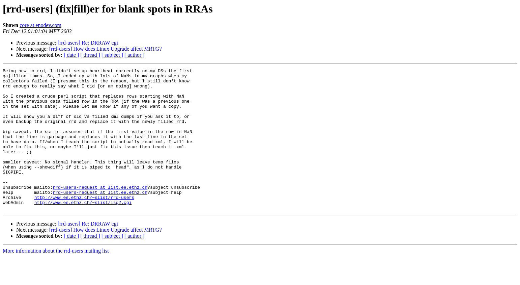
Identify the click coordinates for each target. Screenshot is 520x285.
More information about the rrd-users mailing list (56, 279)
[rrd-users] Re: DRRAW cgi (88, 43)
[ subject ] (112, 55)
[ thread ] (90, 55)
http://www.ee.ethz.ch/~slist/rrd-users (84, 224)
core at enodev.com (40, 25)
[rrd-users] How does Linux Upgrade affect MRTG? (105, 49)
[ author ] (134, 55)
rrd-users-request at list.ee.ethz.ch (100, 211)
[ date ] (71, 55)
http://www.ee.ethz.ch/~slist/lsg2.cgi (83, 230)
